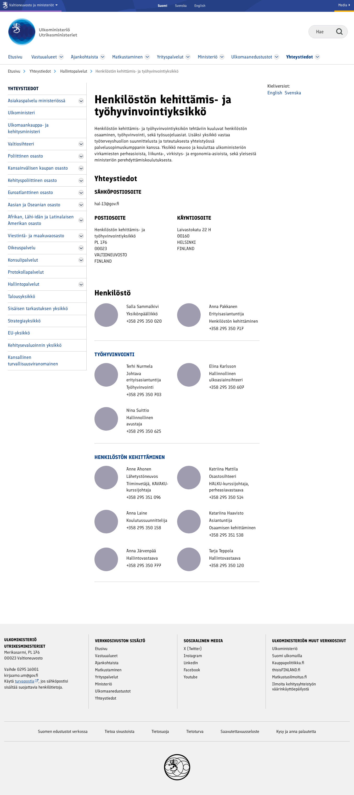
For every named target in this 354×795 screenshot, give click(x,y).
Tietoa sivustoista (119, 731)
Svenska (181, 6)
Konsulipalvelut (23, 260)
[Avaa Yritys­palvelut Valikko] (188, 57)
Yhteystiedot (40, 71)
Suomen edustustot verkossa (63, 731)
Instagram (193, 655)
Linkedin (191, 662)
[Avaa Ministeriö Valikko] (222, 57)
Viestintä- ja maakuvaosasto (36, 236)
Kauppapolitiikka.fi (288, 662)
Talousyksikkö (21, 296)
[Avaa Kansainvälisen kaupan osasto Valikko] (81, 168)
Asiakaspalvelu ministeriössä (36, 101)
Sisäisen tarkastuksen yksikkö (38, 308)
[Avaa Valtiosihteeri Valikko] (81, 144)
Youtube (191, 676)
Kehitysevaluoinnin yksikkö (34, 345)
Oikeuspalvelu (21, 248)
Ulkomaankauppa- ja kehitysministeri (28, 128)
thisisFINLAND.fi (286, 669)
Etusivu (14, 71)
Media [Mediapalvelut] (344, 5)
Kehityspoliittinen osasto (32, 180)
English (199, 6)
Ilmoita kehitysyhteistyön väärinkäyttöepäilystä (294, 686)
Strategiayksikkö (24, 321)
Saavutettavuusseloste (240, 731)
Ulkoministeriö (284, 648)
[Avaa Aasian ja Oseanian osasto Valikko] (81, 204)
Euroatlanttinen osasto (30, 192)
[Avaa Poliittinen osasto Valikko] (81, 156)
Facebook (192, 669)
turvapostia (26, 681)
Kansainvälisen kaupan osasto (38, 168)
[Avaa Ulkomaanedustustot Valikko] (276, 57)
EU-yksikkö (19, 333)
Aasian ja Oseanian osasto (34, 205)
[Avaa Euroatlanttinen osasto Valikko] (81, 192)
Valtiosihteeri (21, 144)
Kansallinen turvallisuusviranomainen (33, 360)
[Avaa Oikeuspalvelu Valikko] (81, 248)
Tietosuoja (160, 731)
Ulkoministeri (21, 113)
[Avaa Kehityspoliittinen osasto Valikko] (81, 180)
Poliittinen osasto (25, 156)
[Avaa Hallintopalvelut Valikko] (81, 284)
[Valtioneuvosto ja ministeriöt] (30, 6)
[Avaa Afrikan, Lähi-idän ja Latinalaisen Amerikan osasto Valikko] (81, 220)
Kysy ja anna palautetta (296, 731)
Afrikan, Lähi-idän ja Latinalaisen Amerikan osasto (41, 220)
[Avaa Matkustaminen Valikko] (147, 57)
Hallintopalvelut (73, 71)
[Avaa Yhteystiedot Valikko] (317, 57)
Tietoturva (195, 731)
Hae (339, 31)
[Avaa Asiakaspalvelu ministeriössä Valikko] (81, 101)
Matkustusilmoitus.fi (289, 676)
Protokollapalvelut (26, 272)
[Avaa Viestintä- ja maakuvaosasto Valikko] (81, 236)
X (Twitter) (193, 648)
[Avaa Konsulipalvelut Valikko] (81, 260)
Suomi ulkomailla (287, 655)
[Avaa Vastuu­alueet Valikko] (61, 57)
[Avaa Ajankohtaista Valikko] (103, 57)
